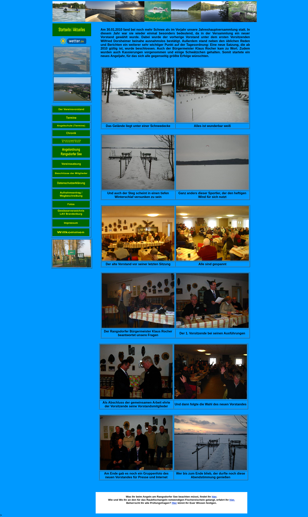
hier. (232, 499)
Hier (174, 502)
